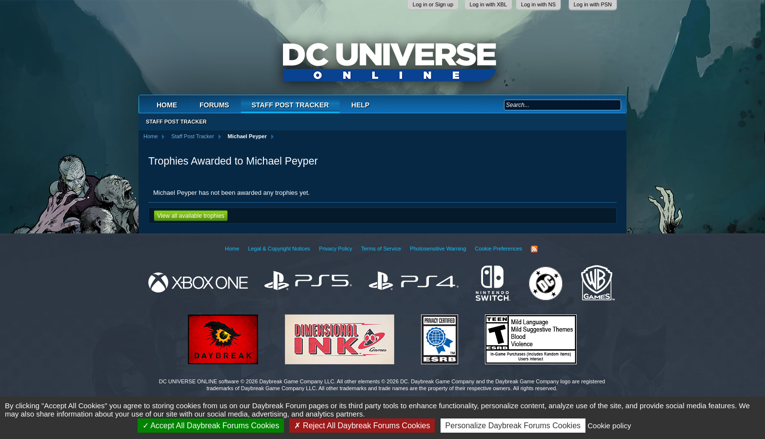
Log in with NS (538, 4)
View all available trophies (190, 215)
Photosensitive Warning (438, 248)
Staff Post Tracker (290, 105)
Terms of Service (381, 248)
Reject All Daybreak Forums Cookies (362, 425)
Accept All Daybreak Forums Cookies (211, 425)
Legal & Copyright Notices (279, 248)
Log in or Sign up (433, 4)
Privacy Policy (335, 248)
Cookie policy (609, 425)
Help (360, 105)
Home (167, 105)
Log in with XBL (488, 4)
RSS (534, 249)
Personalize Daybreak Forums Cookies (513, 425)
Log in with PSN (593, 4)
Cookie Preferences (498, 248)
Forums (214, 105)
